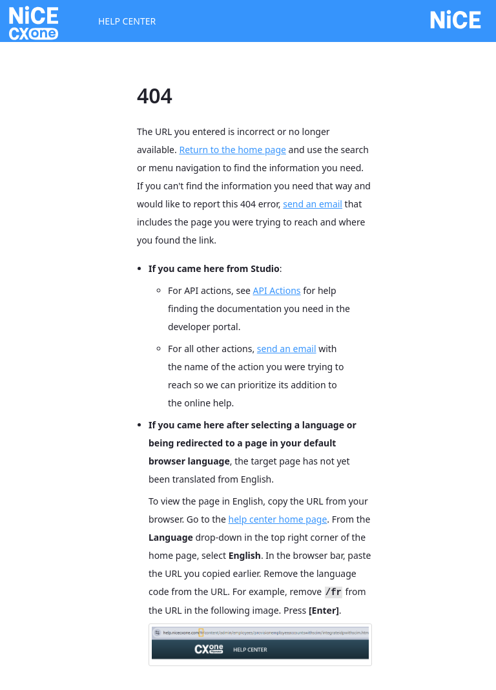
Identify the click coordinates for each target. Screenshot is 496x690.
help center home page (278, 519)
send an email (312, 204)
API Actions (277, 290)
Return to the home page (232, 149)
